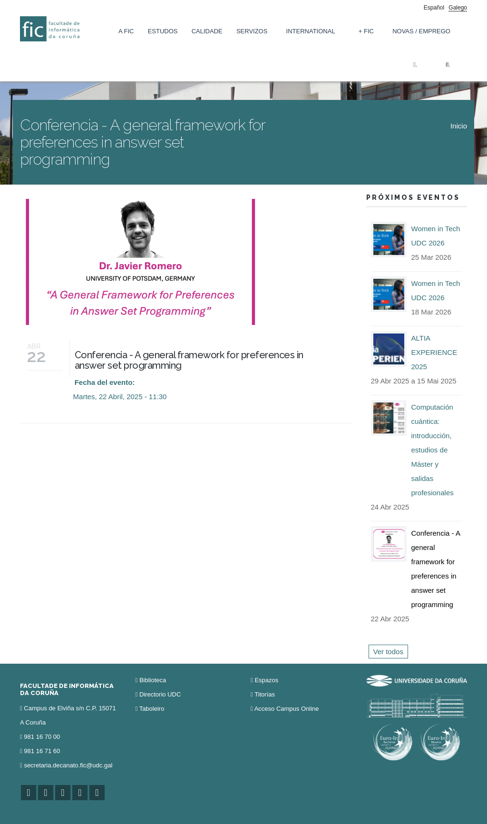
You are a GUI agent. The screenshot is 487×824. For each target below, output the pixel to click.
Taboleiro (152, 708)
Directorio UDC (160, 694)
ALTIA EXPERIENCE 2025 (434, 352)
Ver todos (388, 651)
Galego (457, 7)
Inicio (458, 126)
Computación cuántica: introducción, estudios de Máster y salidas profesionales (432, 450)
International (310, 31)
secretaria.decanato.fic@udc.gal (68, 765)
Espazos (266, 680)
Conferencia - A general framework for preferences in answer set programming (189, 360)
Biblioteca (152, 680)
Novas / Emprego (421, 31)
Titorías (264, 694)
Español (434, 7)
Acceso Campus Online (286, 708)
